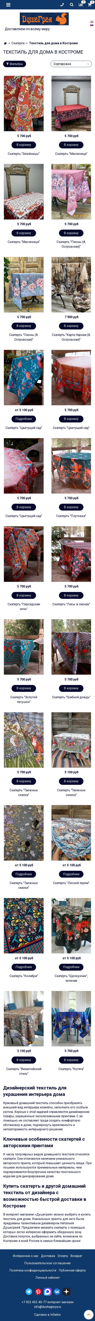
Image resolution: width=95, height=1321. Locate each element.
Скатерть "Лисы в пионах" (71, 604)
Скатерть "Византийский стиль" (23, 1071)
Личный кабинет (47, 1277)
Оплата (63, 1256)
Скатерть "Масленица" (71, 154)
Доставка (48, 1256)
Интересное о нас (25, 1256)
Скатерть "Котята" (71, 1069)
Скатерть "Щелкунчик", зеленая (71, 978)
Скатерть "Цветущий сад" (23, 428)
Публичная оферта (72, 1270)
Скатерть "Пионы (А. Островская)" (71, 244)
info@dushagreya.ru (47, 1307)
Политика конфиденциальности (32, 1270)
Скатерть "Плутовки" (71, 516)
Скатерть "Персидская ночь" (24, 606)
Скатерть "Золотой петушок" (23, 699)
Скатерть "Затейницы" (24, 154)
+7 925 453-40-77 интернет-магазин (48, 1302)
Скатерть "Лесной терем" (71, 883)
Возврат (76, 1256)
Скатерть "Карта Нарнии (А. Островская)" (71, 337)
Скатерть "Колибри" (24, 976)
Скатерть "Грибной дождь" (71, 697)
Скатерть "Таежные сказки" (24, 792)
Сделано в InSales (47, 1314)
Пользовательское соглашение (47, 1263)
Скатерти (18, 43)
